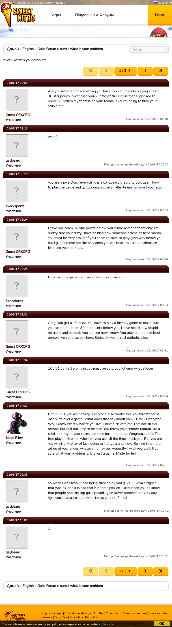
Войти (160, 15)
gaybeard (13, 160)
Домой (13, 49)
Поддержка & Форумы (94, 15)
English (28, 49)
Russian (161, 3)
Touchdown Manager (78, 613)
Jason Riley (14, 437)
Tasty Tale (60, 617)
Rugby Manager (51, 613)
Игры (56, 15)
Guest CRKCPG (18, 114)
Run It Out (91, 617)
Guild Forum (46, 49)
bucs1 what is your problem (81, 49)
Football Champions (107, 613)
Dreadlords (14, 301)
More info (108, 625)
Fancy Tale (76, 617)
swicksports (15, 206)
